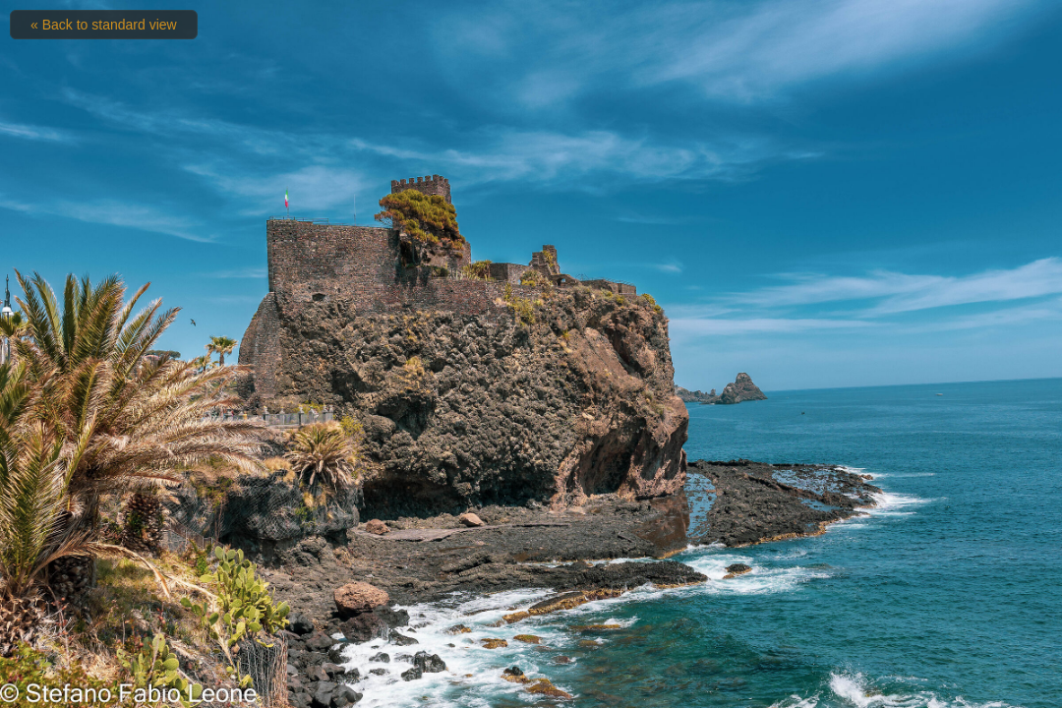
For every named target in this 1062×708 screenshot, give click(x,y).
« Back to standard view (103, 24)
